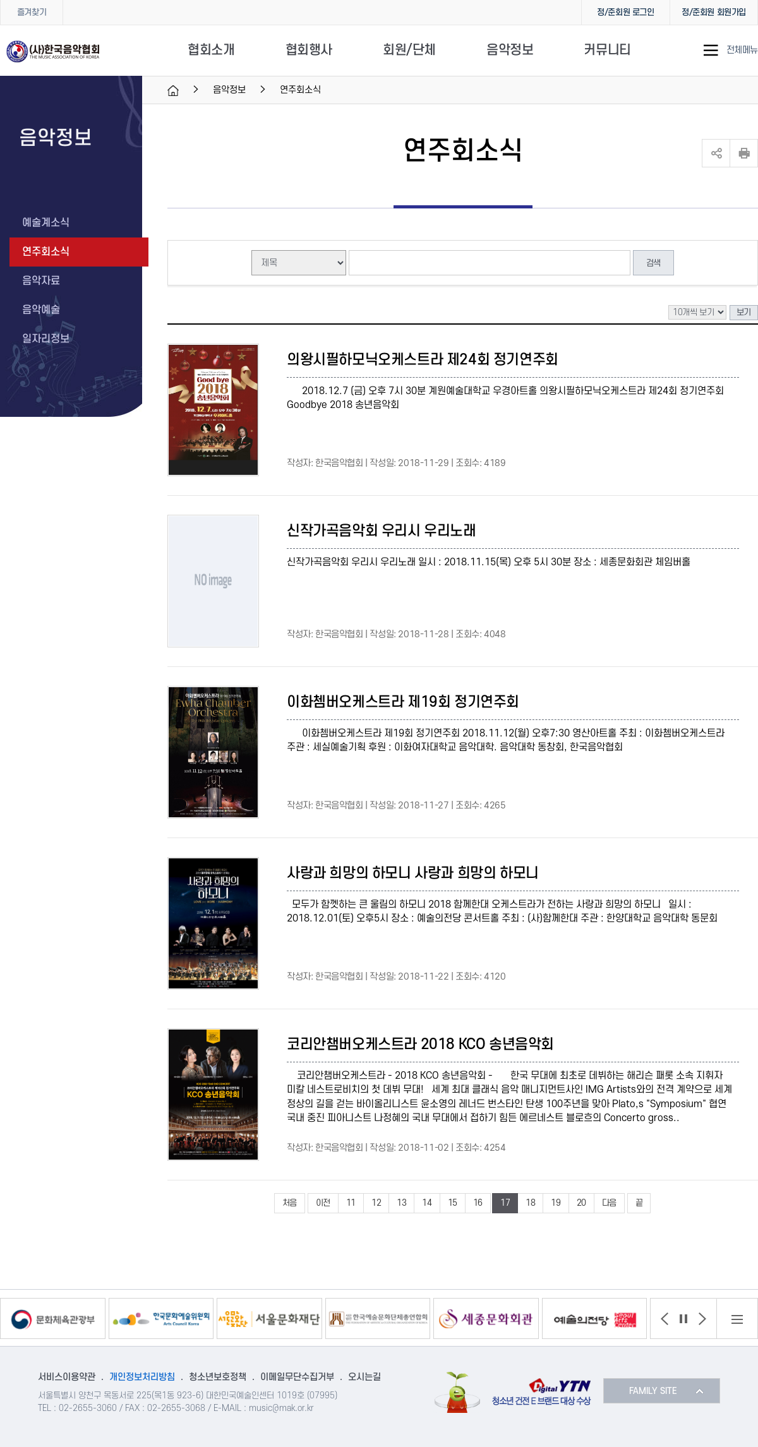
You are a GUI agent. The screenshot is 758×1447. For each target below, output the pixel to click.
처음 (289, 1203)
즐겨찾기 (31, 12)
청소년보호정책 (217, 1377)
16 (478, 1203)
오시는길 (364, 1377)
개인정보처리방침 (142, 1377)
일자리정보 (45, 339)
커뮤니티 (607, 50)
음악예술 (41, 310)
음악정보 (509, 50)
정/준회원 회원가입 (714, 12)
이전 (323, 1203)
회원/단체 (409, 50)
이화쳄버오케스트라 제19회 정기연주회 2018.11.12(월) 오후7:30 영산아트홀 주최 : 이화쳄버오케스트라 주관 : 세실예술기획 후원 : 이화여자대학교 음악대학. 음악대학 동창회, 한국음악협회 (506, 741)
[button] (664, 1318)
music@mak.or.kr (281, 1408)
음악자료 (41, 281)
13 (401, 1203)
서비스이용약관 (66, 1377)
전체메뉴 (742, 50)
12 (376, 1203)
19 (555, 1203)
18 (530, 1203)
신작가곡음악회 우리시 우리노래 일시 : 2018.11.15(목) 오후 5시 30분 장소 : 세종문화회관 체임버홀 (488, 562)
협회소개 (211, 50)
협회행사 (309, 50)
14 (426, 1203)
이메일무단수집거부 (297, 1377)
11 (351, 1203)
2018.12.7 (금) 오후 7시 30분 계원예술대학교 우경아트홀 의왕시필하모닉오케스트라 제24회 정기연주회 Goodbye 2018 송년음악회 (505, 398)
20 (581, 1203)
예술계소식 (45, 223)
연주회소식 (45, 252)
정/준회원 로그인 (625, 12)
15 (452, 1203)
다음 (609, 1203)
